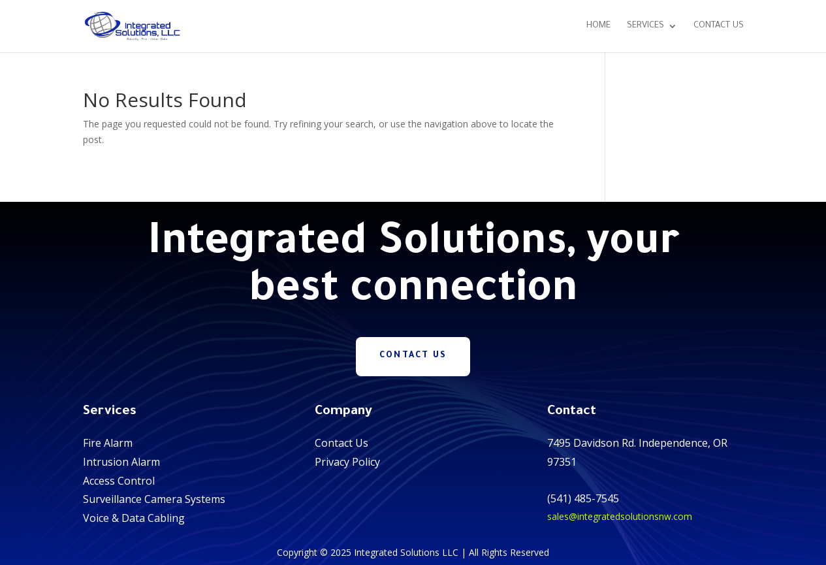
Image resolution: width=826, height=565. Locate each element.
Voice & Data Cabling (134, 518)
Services (645, 26)
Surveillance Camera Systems (154, 499)
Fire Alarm (108, 443)
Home (598, 26)
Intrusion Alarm (121, 462)
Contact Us (718, 26)
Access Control (119, 481)
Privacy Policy (347, 462)
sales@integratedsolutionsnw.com (619, 516)
